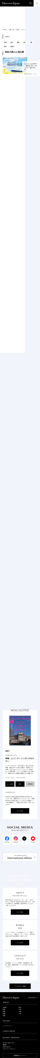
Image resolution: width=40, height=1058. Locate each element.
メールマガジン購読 (20, 986)
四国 (4, 1013)
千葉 (31, 42)
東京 (5, 46)
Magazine (6, 1021)
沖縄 (4, 1015)
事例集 (5, 1045)
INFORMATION (28, 74)
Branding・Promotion (11, 1038)
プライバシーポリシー (9, 1049)
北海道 (5, 1007)
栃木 (12, 42)
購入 (20, 784)
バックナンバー (7, 1026)
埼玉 (24, 42)
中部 (20, 1009)
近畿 (4, 1011)
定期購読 (30, 784)
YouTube (33, 842)
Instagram (15, 842)
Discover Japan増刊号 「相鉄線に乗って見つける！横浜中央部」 (30, 66)
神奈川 (12, 46)
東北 (20, 1007)
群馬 (18, 42)
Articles (6, 1002)
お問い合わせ (6, 1047)
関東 (4, 1009)
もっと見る (10, 784)
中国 (20, 1011)
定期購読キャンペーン (19, 1055)
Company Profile (9, 1031)
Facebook (6, 842)
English (32, 997)
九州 (20, 1013)
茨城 (5, 42)
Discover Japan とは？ (9, 1043)
